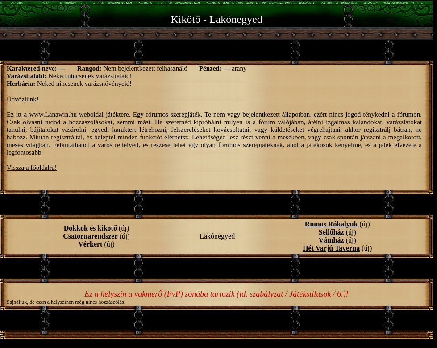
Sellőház (331, 232)
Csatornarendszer (90, 236)
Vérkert (90, 244)
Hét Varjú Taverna (331, 248)
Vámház (331, 240)
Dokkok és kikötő (90, 228)
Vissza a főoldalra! (32, 167)
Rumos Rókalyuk (331, 224)
